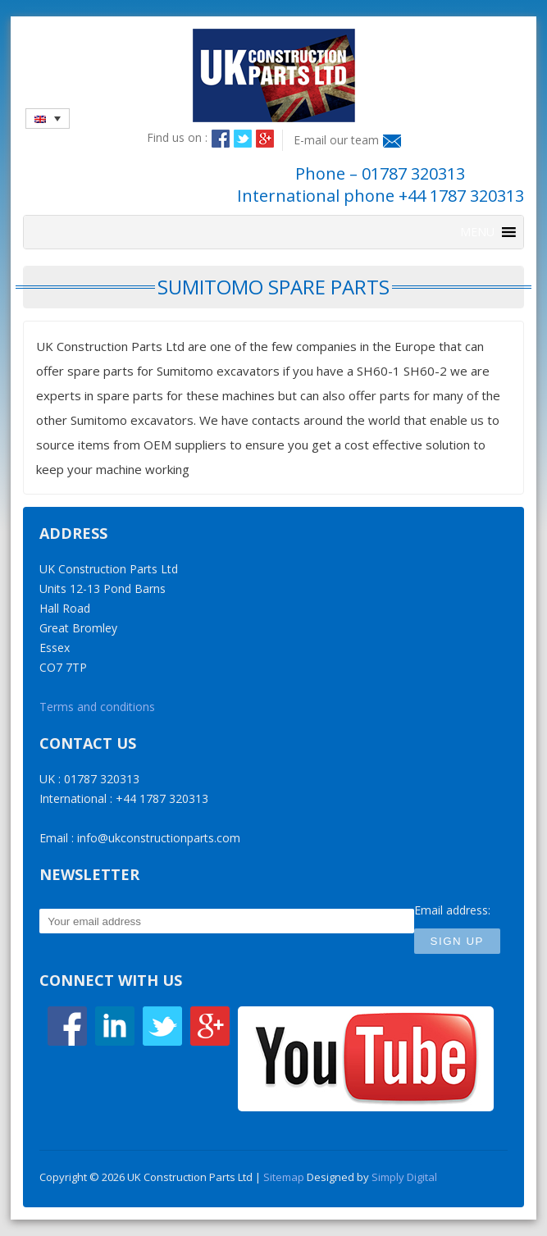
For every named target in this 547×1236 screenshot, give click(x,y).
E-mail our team (336, 140)
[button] (477, 232)
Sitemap (283, 1177)
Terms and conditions (97, 706)
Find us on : (177, 137)
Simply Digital (404, 1177)
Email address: (452, 910)
